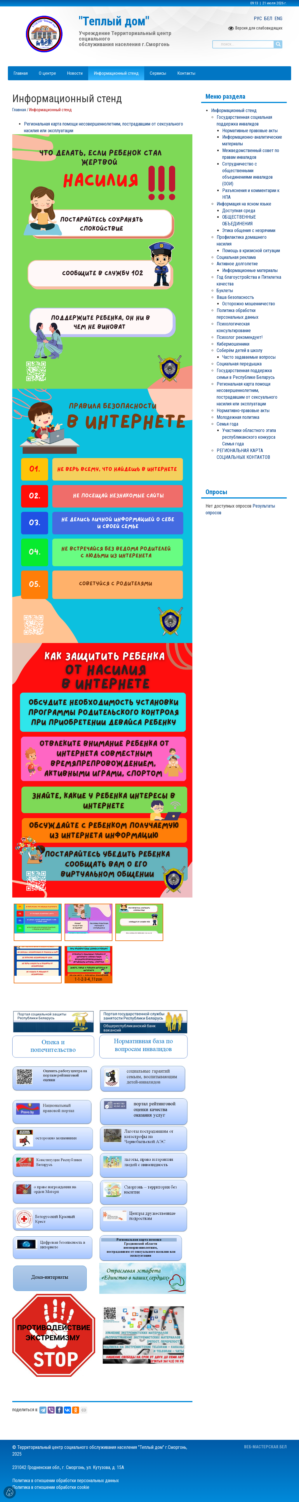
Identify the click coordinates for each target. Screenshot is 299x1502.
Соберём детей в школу (240, 350)
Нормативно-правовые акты (243, 410)
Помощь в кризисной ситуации (251, 250)
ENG (278, 18)
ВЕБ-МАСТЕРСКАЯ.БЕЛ (265, 1447)
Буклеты (225, 290)
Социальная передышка (239, 364)
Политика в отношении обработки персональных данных (65, 1480)
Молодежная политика (238, 417)
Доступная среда (238, 210)
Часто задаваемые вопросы (249, 357)
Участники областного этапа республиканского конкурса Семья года (249, 437)
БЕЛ (268, 18)
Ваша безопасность (235, 297)
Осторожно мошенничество (248, 303)
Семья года (227, 424)
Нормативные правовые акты (250, 130)
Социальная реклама (236, 257)
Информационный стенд (234, 110)
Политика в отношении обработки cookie (50, 1487)
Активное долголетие (237, 263)
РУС (258, 18)
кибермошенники (233, 344)
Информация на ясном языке (244, 204)
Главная (19, 109)
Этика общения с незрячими (248, 230)
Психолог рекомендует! (240, 337)
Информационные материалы (250, 270)
